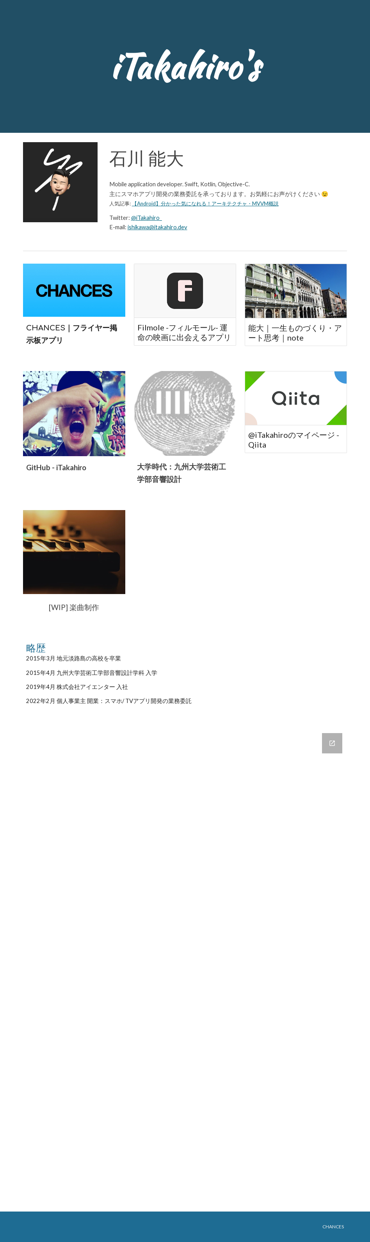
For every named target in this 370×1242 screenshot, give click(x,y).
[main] (185, 66)
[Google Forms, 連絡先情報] (185, 967)
